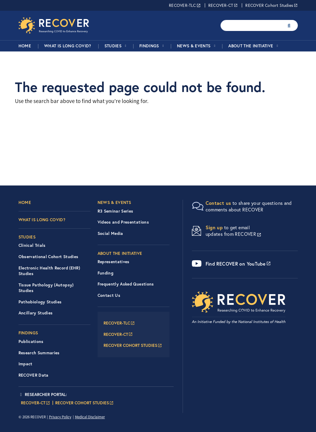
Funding (105, 273)
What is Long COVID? (67, 46)
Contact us (218, 203)
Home (25, 46)
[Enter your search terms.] (252, 25)
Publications (31, 341)
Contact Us (109, 295)
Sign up (214, 227)
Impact (26, 364)
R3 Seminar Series (115, 211)
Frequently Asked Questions (126, 284)
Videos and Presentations (123, 222)
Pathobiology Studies (40, 302)
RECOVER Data (34, 375)
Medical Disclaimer (90, 416)
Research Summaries (39, 352)
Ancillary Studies (36, 313)
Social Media (110, 233)
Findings (149, 46)
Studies (112, 46)
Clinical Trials (32, 245)
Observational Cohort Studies (48, 256)
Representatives (114, 261)
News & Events (194, 46)
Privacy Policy (60, 416)
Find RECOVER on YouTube (236, 264)
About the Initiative (250, 46)
